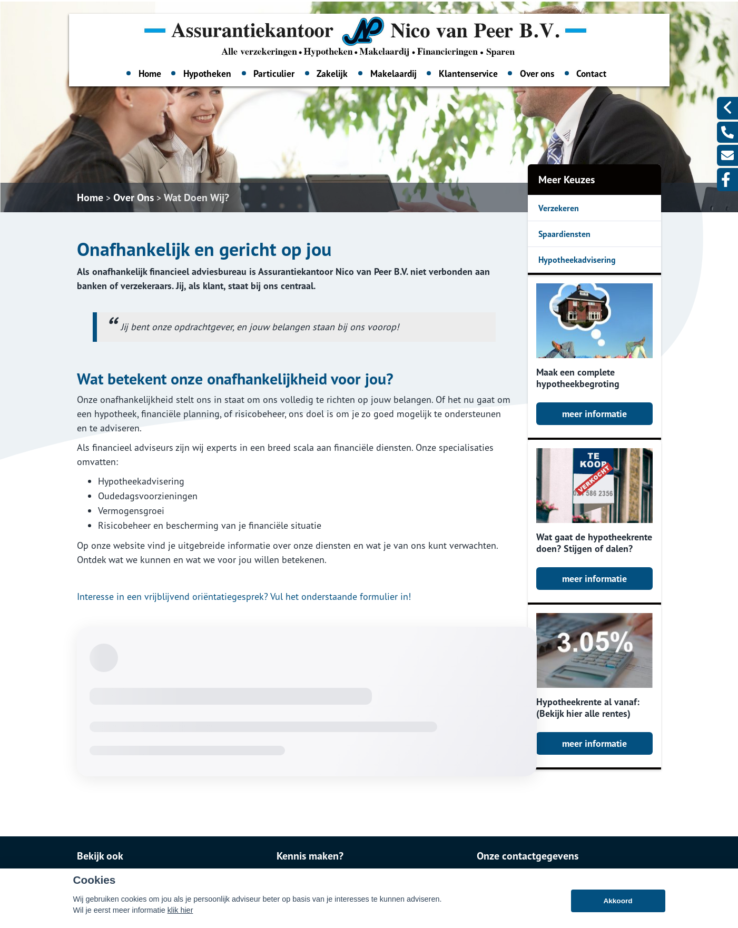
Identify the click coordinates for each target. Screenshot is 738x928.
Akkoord (617, 907)
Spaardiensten (564, 234)
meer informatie (594, 414)
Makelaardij (393, 73)
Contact (591, 73)
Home (150, 73)
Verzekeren (558, 208)
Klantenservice (468, 73)
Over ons (537, 73)
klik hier (180, 916)
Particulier (273, 73)
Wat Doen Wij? (196, 197)
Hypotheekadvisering (577, 259)
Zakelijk (332, 73)
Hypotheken (207, 73)
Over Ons (133, 197)
